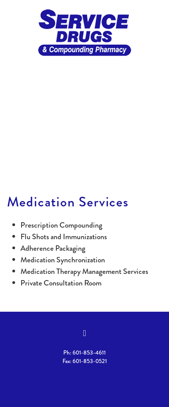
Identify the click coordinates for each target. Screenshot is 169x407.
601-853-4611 (89, 352)
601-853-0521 (90, 361)
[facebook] (84, 333)
